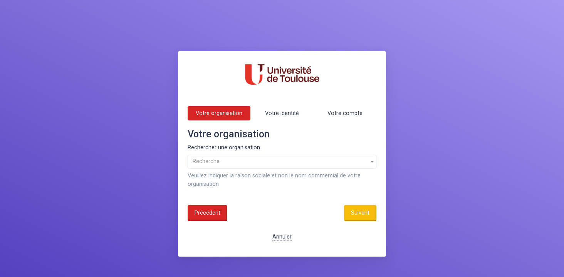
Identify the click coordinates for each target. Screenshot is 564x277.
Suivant (360, 213)
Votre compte (345, 113)
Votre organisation (219, 113)
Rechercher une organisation (224, 147)
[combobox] (282, 162)
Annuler (282, 237)
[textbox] (282, 161)
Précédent (207, 213)
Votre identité (282, 113)
